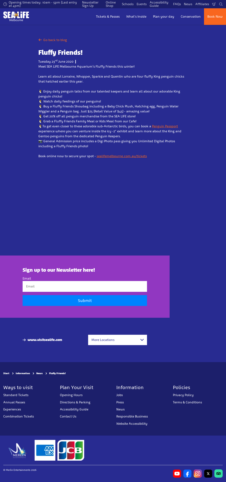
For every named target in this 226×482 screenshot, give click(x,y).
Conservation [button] (191, 16)
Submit (85, 300)
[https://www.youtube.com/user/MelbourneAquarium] (177, 473)
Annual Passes (14, 402)
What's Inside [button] (136, 16)
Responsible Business (132, 416)
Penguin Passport (165, 126)
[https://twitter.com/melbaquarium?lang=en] (208, 473)
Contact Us (68, 416)
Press (120, 402)
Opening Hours (71, 395)
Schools (128, 4)
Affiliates (202, 4)
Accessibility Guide (74, 409)
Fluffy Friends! (57, 373)
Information (23, 373)
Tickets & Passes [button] (108, 16)
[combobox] (117, 340)
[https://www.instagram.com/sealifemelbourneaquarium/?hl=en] (198, 473)
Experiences (12, 409)
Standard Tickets (15, 395)
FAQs (177, 4)
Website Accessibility (131, 424)
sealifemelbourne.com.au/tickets (122, 156)
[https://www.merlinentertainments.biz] (18, 450)
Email (27, 278)
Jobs (119, 395)
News (188, 4)
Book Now (215, 16)
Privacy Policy (183, 395)
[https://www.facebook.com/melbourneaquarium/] (187, 473)
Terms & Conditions (187, 402)
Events (142, 4)
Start (6, 373)
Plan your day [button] (163, 16)
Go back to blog (52, 40)
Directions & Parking (75, 402)
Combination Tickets (18, 416)
